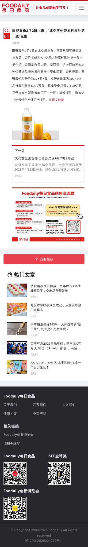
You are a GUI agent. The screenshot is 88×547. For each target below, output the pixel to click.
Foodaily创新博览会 (19, 434)
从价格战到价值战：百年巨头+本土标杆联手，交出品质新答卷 (56, 288)
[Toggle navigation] (82, 8)
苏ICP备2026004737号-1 (44, 540)
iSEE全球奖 (12, 443)
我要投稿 (44, 259)
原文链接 (56, 100)
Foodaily (55, 530)
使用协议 (10, 413)
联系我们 (39, 404)
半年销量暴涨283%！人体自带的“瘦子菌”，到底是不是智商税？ (56, 326)
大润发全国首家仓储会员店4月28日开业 (44, 158)
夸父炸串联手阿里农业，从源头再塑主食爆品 (56, 307)
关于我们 (10, 404)
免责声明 (39, 413)
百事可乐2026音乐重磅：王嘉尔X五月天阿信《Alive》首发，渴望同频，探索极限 (56, 345)
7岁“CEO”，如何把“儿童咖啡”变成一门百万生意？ (56, 365)
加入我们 (69, 404)
